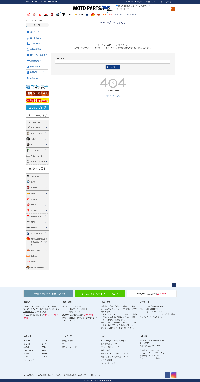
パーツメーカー (130, 15)
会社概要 (143, 336)
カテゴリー (28, 336)
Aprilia (33, 262)
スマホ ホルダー (37, 156)
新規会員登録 (33, 49)
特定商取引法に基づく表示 (50, 375)
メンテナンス (36, 133)
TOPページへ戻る (113, 96)
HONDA (34, 199)
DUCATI (34, 188)
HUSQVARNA (36, 233)
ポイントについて (108, 363)
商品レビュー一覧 (69, 347)
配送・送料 (67, 302)
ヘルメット (35, 139)
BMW (32, 182)
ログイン (37, 25)
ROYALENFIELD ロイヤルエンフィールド (39, 242)
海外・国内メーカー (37, 122)
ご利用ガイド (28, 312)
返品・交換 (106, 302)
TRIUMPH (34, 176)
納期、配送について (109, 350)
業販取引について (35, 72)
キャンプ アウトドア (38, 162)
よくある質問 (106, 360)
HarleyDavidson (37, 267)
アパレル (34, 145)
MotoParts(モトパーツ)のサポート (114, 341)
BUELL (33, 256)
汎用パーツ (118, 15)
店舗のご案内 (33, 61)
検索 (172, 9)
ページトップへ (174, 285)
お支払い (27, 302)
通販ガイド (32, 32)
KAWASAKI (35, 216)
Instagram (32, 78)
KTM (32, 222)
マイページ (33, 43)
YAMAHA (34, 205)
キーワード (59, 59)
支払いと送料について (110, 347)
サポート (105, 336)
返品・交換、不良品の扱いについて (115, 357)
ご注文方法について (109, 344)
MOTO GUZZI (36, 250)
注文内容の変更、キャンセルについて (116, 353)
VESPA (33, 227)
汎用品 (26, 353)
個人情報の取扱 (70, 375)
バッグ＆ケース (37, 150)
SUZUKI (34, 210)
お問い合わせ (33, 66)
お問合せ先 (144, 302)
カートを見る (33, 38)
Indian (33, 193)
